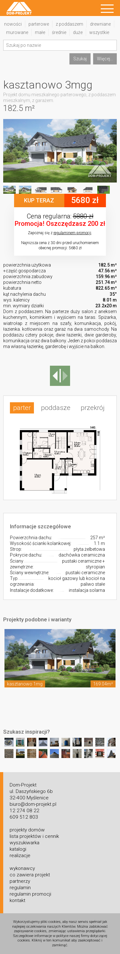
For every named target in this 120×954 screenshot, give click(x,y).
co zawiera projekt (30, 875)
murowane (17, 32)
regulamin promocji (30, 894)
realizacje (20, 855)
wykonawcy (22, 868)
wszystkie (99, 32)
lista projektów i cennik (34, 836)
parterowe (38, 24)
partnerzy (20, 881)
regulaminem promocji (72, 233)
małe (40, 32)
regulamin (20, 887)
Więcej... (105, 58)
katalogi (18, 849)
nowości (13, 24)
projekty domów (27, 830)
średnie (59, 32)
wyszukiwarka (24, 843)
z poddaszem (69, 24)
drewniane (100, 24)
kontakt (17, 900)
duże (78, 32)
